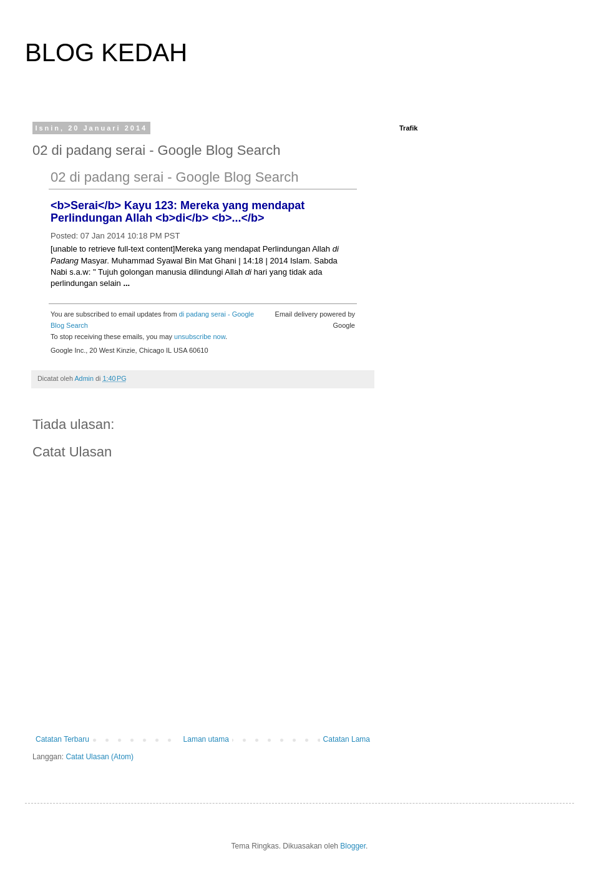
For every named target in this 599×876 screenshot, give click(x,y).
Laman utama (206, 739)
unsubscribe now (199, 336)
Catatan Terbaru (62, 739)
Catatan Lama (346, 739)
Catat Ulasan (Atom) (100, 756)
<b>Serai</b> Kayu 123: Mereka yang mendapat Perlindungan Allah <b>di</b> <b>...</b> (177, 211)
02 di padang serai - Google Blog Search (174, 177)
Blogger (353, 846)
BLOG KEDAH (106, 52)
